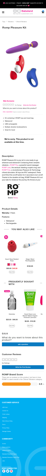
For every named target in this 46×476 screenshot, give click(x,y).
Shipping (4, 417)
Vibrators (11, 21)
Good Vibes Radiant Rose (12, 260)
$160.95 (30, 266)
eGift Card (5, 407)
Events (4, 443)
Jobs (3, 461)
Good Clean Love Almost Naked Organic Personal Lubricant (30, 315)
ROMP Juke (6, 167)
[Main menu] (3, 12)
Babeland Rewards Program (9, 454)
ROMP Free (6, 170)
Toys (3, 21)
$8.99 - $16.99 (30, 321)
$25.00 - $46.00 (12, 320)
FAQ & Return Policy (7, 421)
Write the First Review (29, 105)
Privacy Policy (5, 428)
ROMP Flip (14, 165)
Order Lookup (5, 414)
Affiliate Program (6, 450)
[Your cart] (42, 12)
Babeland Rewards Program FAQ (10, 457)
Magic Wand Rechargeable (30, 260)
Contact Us (5, 410)
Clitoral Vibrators (21, 21)
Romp (15, 198)
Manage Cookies (6, 431)
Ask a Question (8, 112)
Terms (3, 424)
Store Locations (6, 447)
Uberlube (12, 314)
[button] (9, 264)
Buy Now (11, 272)
